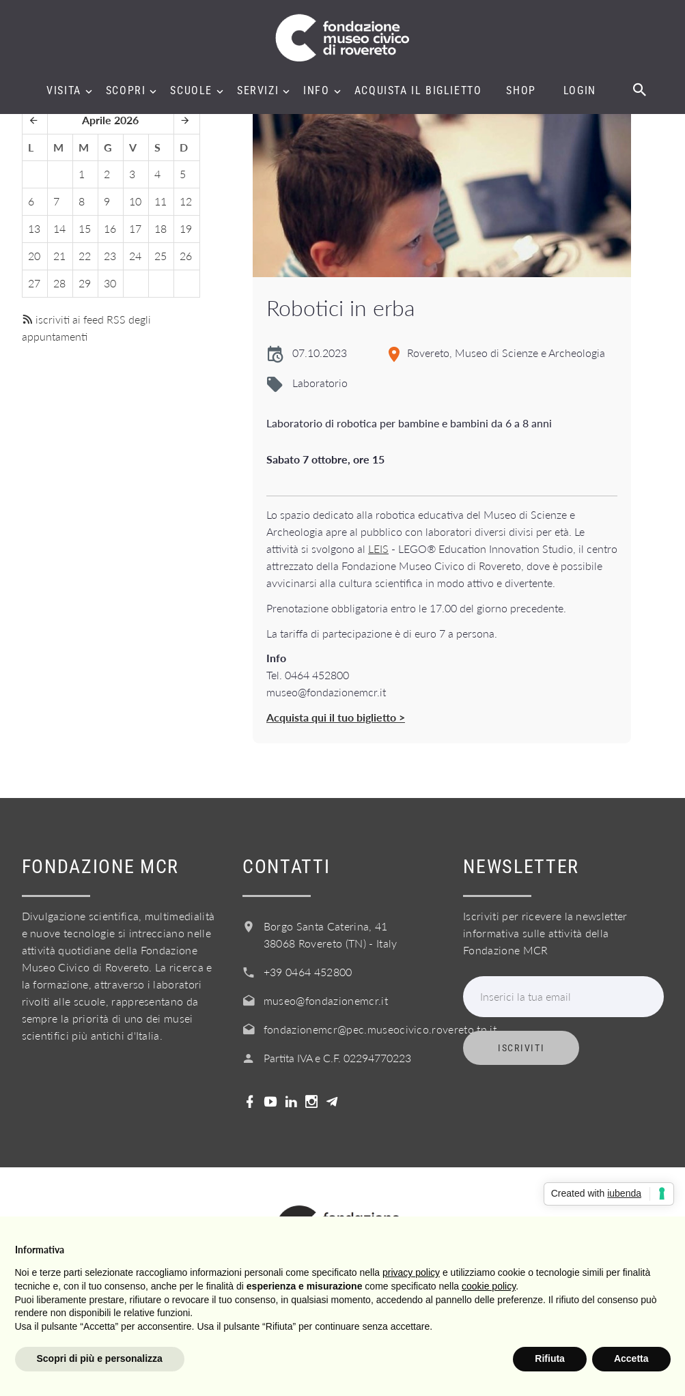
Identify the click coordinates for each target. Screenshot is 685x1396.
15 (85, 228)
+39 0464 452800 (308, 971)
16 (110, 228)
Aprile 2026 (110, 119)
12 (186, 201)
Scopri (126, 90)
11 (160, 201)
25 (160, 255)
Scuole (191, 90)
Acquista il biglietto (418, 90)
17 (135, 228)
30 (110, 282)
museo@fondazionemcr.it (326, 1000)
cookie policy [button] (489, 1286)
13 (34, 228)
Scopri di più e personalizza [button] (100, 1358)
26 (186, 255)
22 (85, 255)
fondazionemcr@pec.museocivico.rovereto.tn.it (380, 1029)
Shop (520, 90)
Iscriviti (521, 1047)
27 (34, 282)
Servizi (258, 90)
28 (59, 282)
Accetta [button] (631, 1358)
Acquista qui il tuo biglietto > (335, 717)
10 (135, 201)
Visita (63, 90)
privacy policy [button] (411, 1272)
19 (186, 228)
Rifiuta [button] (550, 1358)
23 (110, 255)
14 (59, 228)
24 (135, 255)
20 (34, 255)
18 (160, 228)
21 (59, 255)
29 (85, 282)
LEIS (378, 548)
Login (579, 90)
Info (316, 90)
